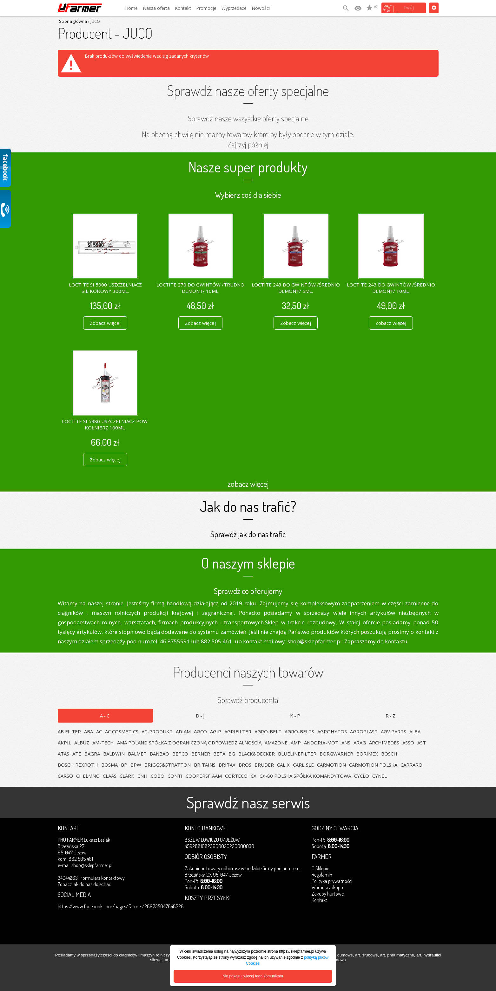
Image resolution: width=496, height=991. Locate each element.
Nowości (261, 8)
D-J (200, 715)
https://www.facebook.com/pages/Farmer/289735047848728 (121, 906)
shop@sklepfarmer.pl (91, 865)
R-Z (391, 715)
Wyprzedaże (234, 8)
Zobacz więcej (105, 323)
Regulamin (322, 875)
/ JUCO (93, 21)
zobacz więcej (248, 484)
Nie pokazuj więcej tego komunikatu (252, 976)
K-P (295, 715)
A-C (105, 715)
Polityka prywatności (332, 881)
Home (131, 8)
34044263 (68, 878)
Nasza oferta (156, 8)
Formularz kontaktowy (103, 878)
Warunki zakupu (327, 887)
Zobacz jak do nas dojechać (84, 884)
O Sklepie (320, 868)
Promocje (206, 8)
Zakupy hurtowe (328, 894)
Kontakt (183, 8)
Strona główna (73, 21)
